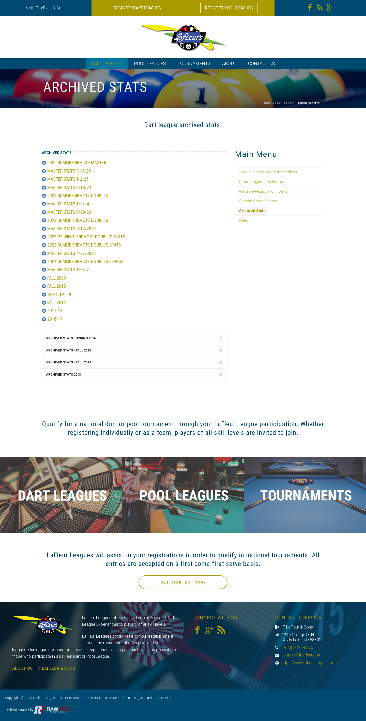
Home (268, 103)
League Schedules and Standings (268, 172)
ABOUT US (22, 668)
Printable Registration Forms (263, 191)
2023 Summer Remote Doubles (77, 220)
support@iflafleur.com (302, 655)
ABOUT (229, 63)
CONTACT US (261, 63)
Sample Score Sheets (258, 201)
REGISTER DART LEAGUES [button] (137, 8)
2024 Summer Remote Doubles (77, 195)
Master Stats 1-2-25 (67, 179)
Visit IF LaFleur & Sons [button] (46, 8)
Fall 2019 (56, 286)
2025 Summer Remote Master (76, 162)
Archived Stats (252, 210)
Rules (243, 220)
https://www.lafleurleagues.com (310, 663)
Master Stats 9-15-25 (69, 171)
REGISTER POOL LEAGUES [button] (229, 8)
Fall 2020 (56, 278)
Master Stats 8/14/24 (69, 187)
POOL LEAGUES (150, 63)
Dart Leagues (285, 103)
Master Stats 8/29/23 (69, 212)
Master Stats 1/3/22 (68, 269)
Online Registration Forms (261, 181)
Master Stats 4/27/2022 (71, 253)
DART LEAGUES (107, 63)
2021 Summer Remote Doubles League (85, 261)
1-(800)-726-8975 (297, 647)
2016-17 (55, 319)
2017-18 (55, 310)
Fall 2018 (56, 302)
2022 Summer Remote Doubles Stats (84, 245)
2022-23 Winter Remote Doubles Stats (86, 236)
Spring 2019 (59, 294)
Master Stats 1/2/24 (68, 203)
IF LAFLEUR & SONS (56, 668)
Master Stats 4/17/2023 (71, 228)
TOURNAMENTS (194, 63)
